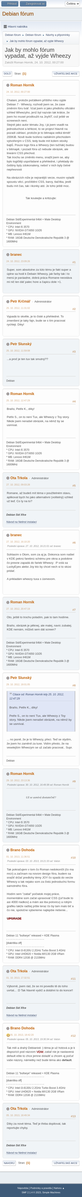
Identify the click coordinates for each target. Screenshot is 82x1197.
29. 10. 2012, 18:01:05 (18, 684)
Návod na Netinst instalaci (21, 522)
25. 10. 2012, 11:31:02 (18, 308)
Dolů (7, 73)
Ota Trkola (18, 478)
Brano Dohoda (22, 850)
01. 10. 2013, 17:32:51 (18, 977)
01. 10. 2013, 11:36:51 (18, 856)
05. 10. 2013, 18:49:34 (18, 1115)
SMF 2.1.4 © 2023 (31, 1192)
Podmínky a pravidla (41, 1188)
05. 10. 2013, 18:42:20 (22, 1034)
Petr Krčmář (20, 301)
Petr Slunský (20, 344)
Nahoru (9, 1163)
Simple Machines (51, 1192)
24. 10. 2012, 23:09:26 (18, 261)
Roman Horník (22, 85)
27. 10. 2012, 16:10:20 (18, 541)
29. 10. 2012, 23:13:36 (18, 780)
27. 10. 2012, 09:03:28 (18, 484)
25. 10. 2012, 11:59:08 (18, 350)
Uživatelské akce (65, 73)
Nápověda (22, 1188)
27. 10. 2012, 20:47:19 (18, 608)
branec (16, 254)
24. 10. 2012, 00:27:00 (18, 91)
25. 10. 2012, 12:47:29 (18, 400)
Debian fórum (18, 14)
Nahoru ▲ (59, 1188)
